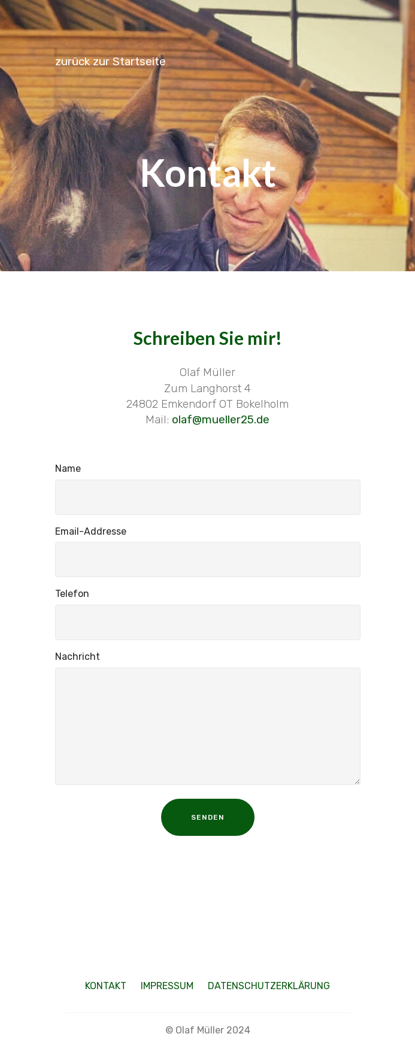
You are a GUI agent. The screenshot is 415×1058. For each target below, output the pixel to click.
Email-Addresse (90, 531)
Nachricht (77, 656)
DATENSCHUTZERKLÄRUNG (269, 986)
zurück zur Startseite (110, 61)
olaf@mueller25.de (220, 419)
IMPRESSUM (167, 986)
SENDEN (208, 817)
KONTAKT (105, 986)
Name (68, 468)
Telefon (72, 593)
